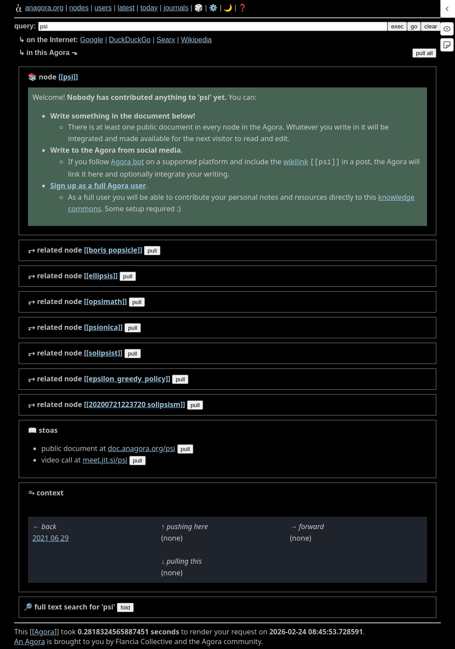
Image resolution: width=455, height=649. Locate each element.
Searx (165, 40)
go (414, 26)
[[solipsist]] (103, 352)
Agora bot (127, 161)
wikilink (295, 161)
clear (430, 26)
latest (126, 8)
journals (176, 8)
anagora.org (44, 8)
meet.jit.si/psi (105, 459)
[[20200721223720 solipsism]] (134, 403)
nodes (79, 8)
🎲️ (198, 8)
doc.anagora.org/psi (141, 447)
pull (152, 249)
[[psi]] (68, 77)
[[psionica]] (103, 326)
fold (125, 606)
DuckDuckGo (130, 40)
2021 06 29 (50, 537)
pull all (424, 53)
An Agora (29, 640)
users (103, 8)
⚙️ (213, 8)
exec (397, 26)
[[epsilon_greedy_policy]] (127, 378)
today (149, 8)
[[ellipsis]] (101, 275)
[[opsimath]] (105, 300)
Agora (44, 631)
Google (91, 40)
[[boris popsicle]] (113, 249)
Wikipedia (196, 40)
